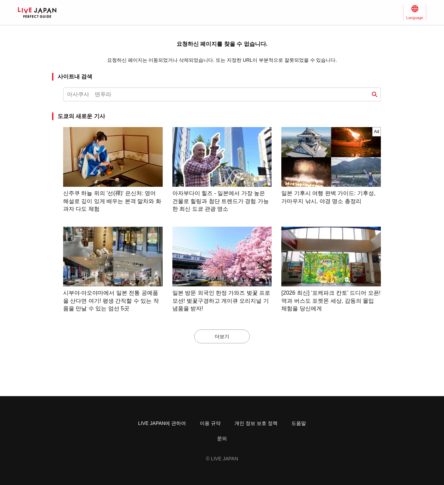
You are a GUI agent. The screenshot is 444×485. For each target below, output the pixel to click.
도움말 (298, 423)
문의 (222, 438)
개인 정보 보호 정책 (256, 423)
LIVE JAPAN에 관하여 (162, 423)
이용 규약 (210, 423)
